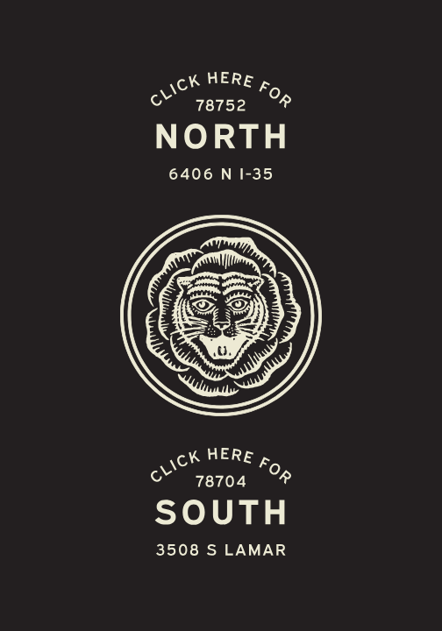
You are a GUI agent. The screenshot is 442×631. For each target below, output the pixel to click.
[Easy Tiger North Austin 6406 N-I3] (221, 127)
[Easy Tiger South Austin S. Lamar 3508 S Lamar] (221, 503)
